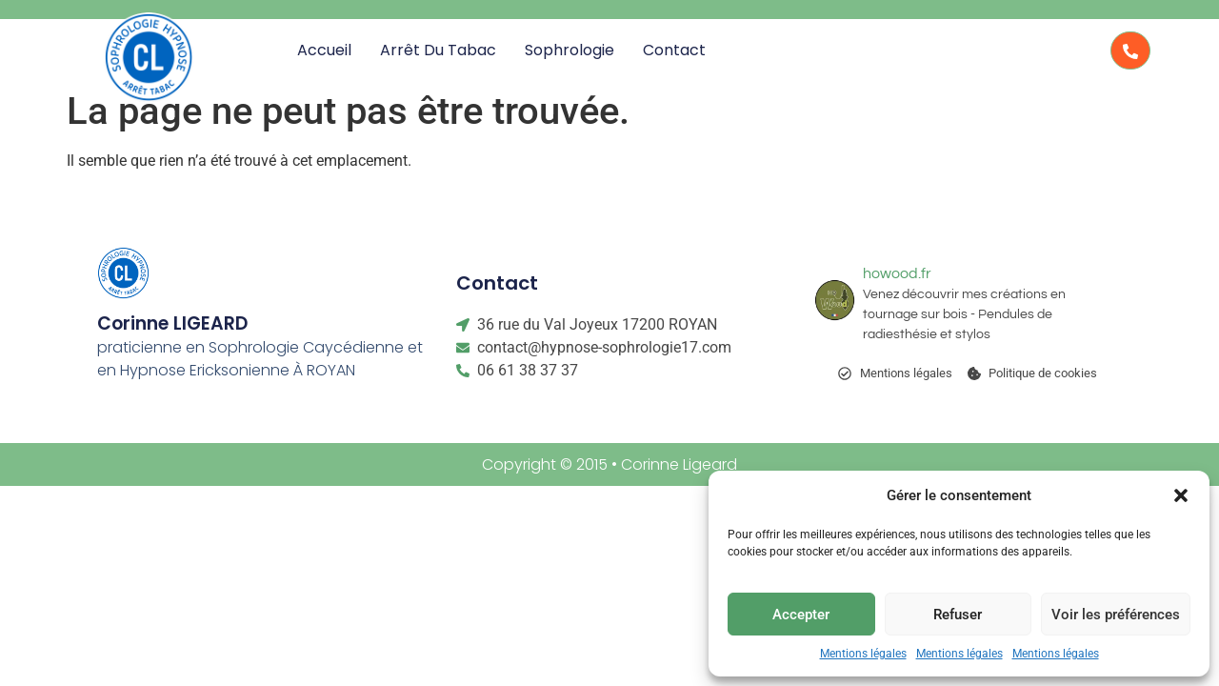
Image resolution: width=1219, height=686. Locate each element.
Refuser (957, 614)
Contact (674, 50)
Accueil (324, 50)
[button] (1180, 495)
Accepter (800, 614)
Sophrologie (569, 50)
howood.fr (897, 273)
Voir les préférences (1115, 614)
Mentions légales (863, 653)
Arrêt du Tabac (438, 50)
